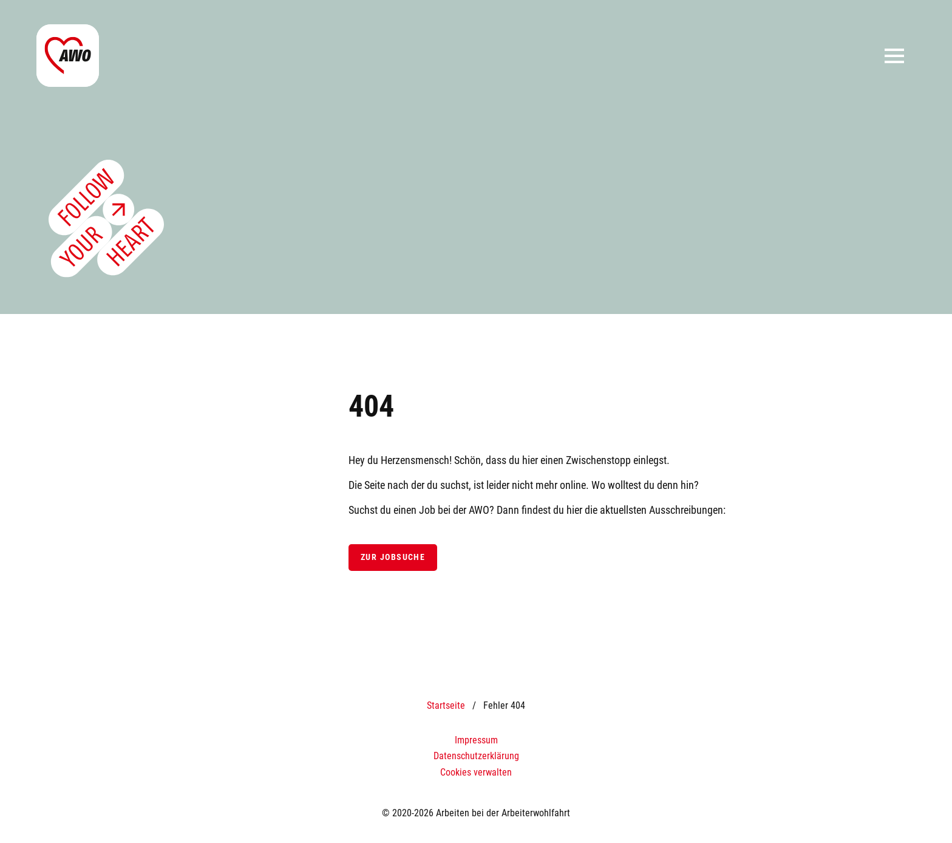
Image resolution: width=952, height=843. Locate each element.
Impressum (476, 740)
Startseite (446, 705)
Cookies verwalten (476, 772)
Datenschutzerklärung (476, 756)
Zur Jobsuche (393, 557)
